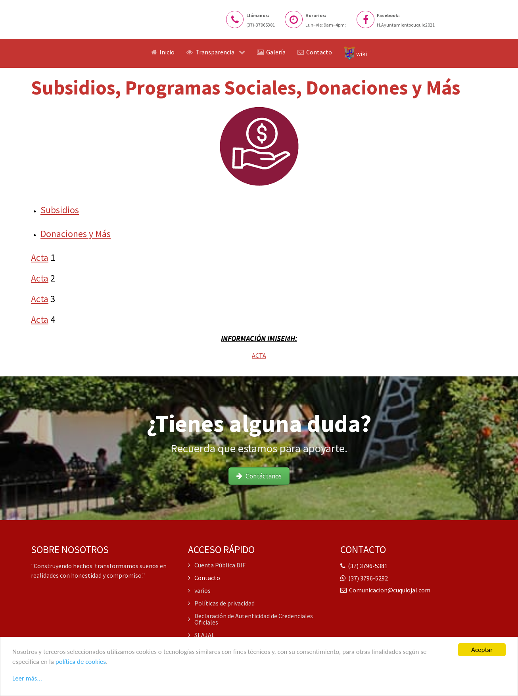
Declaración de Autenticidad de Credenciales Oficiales (250, 619)
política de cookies (81, 662)
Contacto (204, 578)
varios (199, 590)
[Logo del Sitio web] (74, 21)
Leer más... (27, 678)
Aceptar (482, 650)
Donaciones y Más (75, 234)
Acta (39, 257)
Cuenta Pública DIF (217, 565)
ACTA (259, 355)
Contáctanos (259, 476)
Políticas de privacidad (221, 603)
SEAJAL (201, 635)
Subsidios (59, 210)
